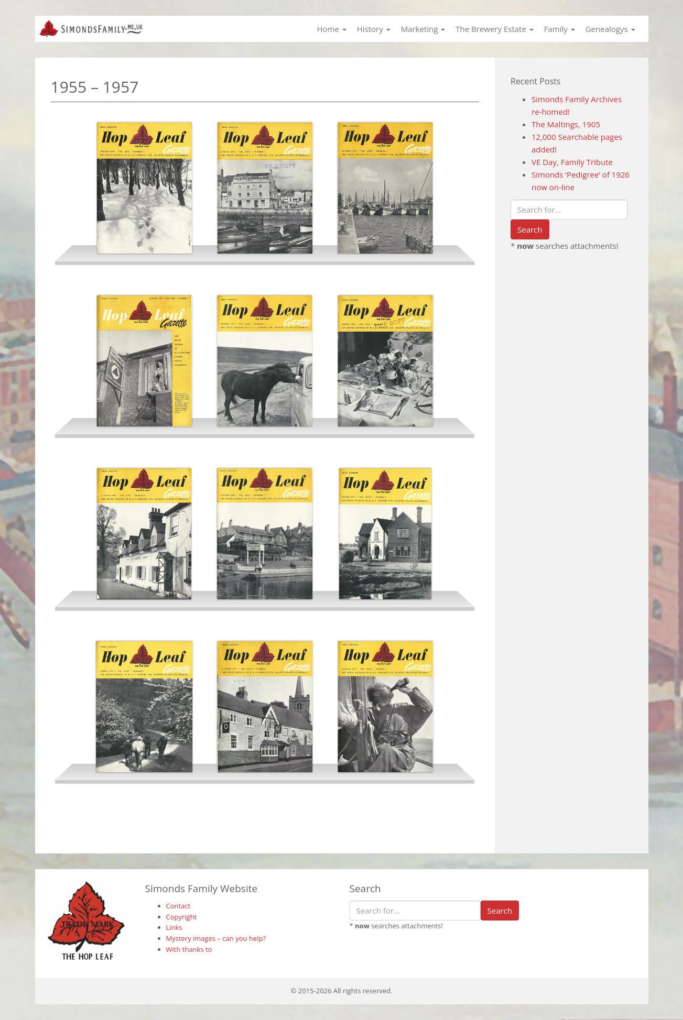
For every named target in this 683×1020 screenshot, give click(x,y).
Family (559, 29)
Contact (178, 906)
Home (331, 29)
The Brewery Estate (494, 29)
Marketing (423, 29)
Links (174, 927)
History (374, 29)
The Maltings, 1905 (566, 124)
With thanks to (189, 949)
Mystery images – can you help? (216, 938)
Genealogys (610, 29)
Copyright (181, 917)
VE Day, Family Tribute (572, 162)
